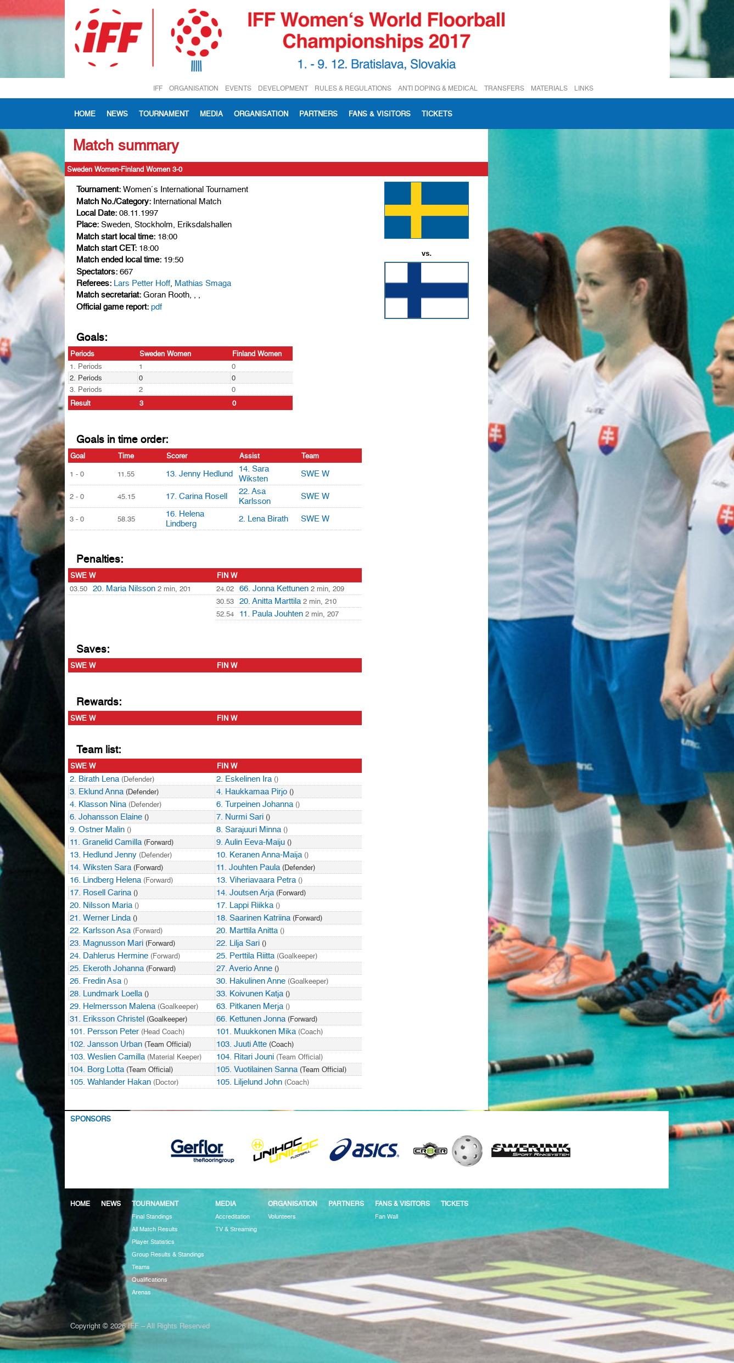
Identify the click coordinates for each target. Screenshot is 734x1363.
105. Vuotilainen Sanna (257, 1069)
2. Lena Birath (263, 519)
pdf (156, 307)
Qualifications (149, 1279)
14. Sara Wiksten (254, 474)
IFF (158, 88)
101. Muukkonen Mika (256, 1031)
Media (211, 113)
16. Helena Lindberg (185, 519)
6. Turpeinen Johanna (254, 804)
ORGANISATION (193, 88)
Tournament (164, 113)
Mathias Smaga (203, 283)
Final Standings (152, 1216)
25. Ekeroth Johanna (107, 968)
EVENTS (238, 88)
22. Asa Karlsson (255, 496)
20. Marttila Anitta (247, 930)
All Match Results (155, 1229)
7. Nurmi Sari (240, 817)
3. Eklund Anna (97, 792)
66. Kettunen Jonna (250, 1019)
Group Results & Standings (168, 1254)
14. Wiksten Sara (100, 867)
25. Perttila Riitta (245, 956)
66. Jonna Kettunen (274, 588)
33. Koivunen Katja (249, 994)
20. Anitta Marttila (270, 601)
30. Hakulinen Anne (250, 981)
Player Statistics (153, 1242)
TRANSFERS (504, 88)
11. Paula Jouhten (271, 614)
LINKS (583, 88)
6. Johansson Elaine (106, 817)
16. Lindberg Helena (105, 880)
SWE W (315, 474)
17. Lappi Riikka (244, 905)
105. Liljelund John (249, 1082)
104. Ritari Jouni (245, 1057)
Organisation (261, 113)
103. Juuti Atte (241, 1044)
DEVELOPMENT (283, 88)
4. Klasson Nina (98, 804)
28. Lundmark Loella (106, 994)
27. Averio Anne (244, 968)
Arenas (141, 1292)
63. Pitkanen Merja (249, 1006)
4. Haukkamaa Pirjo (251, 792)
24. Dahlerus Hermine (109, 956)
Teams (141, 1267)
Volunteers (282, 1216)
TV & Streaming (236, 1229)
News (117, 113)
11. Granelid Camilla (106, 842)
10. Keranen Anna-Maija (259, 855)
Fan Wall (386, 1216)
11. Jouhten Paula (248, 867)
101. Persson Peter (104, 1031)
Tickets (437, 113)
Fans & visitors (380, 113)
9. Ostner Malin (97, 829)
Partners (318, 113)
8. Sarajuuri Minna (248, 829)
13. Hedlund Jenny (103, 855)
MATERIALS (549, 88)
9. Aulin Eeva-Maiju (250, 842)
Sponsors (90, 1118)
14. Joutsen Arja (245, 893)
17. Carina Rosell (196, 496)
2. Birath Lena (94, 779)
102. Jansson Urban (106, 1044)
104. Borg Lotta (97, 1069)
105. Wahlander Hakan (110, 1082)
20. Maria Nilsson (124, 588)
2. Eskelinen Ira (244, 779)
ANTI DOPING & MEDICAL (438, 88)
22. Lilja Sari (238, 943)
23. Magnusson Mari (106, 943)
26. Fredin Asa (95, 981)
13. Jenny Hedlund (199, 474)
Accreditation (232, 1216)
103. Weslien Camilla (107, 1057)
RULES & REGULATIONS (353, 88)
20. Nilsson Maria (101, 905)
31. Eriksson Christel (107, 1019)
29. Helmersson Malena (112, 1006)
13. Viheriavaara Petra (256, 880)
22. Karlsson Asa (100, 930)
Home (85, 113)
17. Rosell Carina (100, 893)
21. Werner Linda (100, 918)
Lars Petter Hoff (142, 283)
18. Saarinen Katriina (253, 918)
